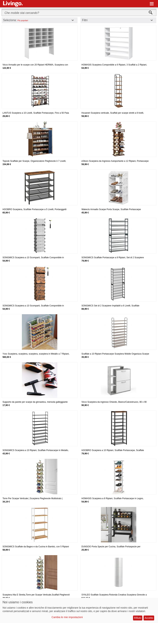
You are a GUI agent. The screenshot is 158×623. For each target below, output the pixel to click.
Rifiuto (137, 617)
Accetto (149, 617)
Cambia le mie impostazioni (67, 617)
